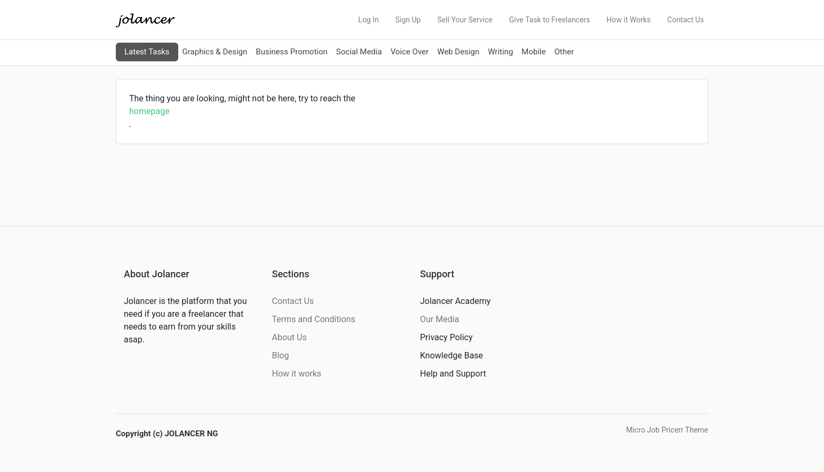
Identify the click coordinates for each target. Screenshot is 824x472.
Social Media (359, 52)
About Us (289, 337)
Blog (280, 355)
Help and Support (453, 374)
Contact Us (685, 19)
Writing (500, 52)
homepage (149, 111)
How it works (297, 374)
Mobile (533, 52)
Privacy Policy (446, 337)
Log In (368, 19)
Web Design (458, 52)
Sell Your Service (464, 19)
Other (564, 52)
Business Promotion (292, 52)
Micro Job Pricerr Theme (667, 430)
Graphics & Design (215, 52)
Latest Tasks (147, 52)
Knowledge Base (451, 355)
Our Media (439, 319)
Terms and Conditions (313, 319)
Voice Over (410, 52)
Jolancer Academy (455, 301)
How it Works (629, 19)
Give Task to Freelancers (549, 19)
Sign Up (408, 19)
